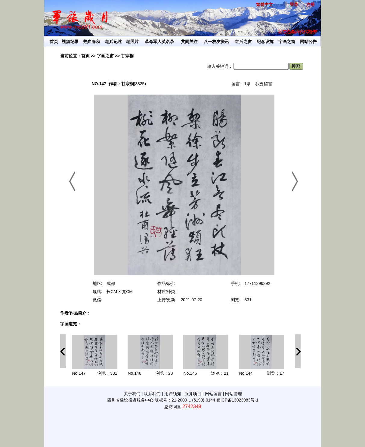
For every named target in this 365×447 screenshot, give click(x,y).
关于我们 (132, 393)
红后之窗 (243, 41)
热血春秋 (91, 41)
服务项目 (192, 393)
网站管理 (233, 393)
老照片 (132, 41)
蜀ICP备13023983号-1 (237, 400)
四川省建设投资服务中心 (130, 400)
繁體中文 (264, 4)
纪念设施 (265, 41)
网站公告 (308, 41)
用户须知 (172, 393)
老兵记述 (113, 41)
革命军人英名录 (159, 41)
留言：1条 (241, 83)
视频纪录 (70, 41)
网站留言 (213, 393)
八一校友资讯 (216, 41)
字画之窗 (286, 41)
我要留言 (263, 83)
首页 (54, 41)
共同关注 (189, 41)
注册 (310, 4)
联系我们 (152, 393)
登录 (294, 4)
